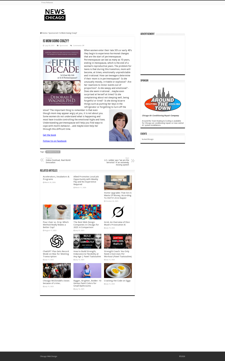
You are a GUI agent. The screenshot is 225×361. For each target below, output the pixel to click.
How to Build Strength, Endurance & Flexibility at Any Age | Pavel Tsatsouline (87, 254)
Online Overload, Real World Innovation (60, 160)
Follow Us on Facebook (54, 141)
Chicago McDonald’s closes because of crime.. (56, 282)
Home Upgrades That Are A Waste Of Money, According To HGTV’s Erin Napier (117, 195)
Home (43, 33)
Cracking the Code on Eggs (117, 280)
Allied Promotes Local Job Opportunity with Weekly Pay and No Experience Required (86, 180)
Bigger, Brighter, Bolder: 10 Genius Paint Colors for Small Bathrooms (87, 283)
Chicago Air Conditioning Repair (156, 116)
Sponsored (53, 33)
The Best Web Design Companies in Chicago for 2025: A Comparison (86, 225)
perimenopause (53, 152)
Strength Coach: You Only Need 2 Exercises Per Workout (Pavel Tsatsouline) (118, 254)
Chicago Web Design (48, 356)
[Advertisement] (130, 14)
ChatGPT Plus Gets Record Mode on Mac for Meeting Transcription (56, 254)
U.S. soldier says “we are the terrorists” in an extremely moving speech (114, 161)
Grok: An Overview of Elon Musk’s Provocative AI (117, 223)
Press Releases (47, 3)
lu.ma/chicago (148, 139)
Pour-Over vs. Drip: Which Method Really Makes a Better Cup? (56, 225)
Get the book (49, 135)
